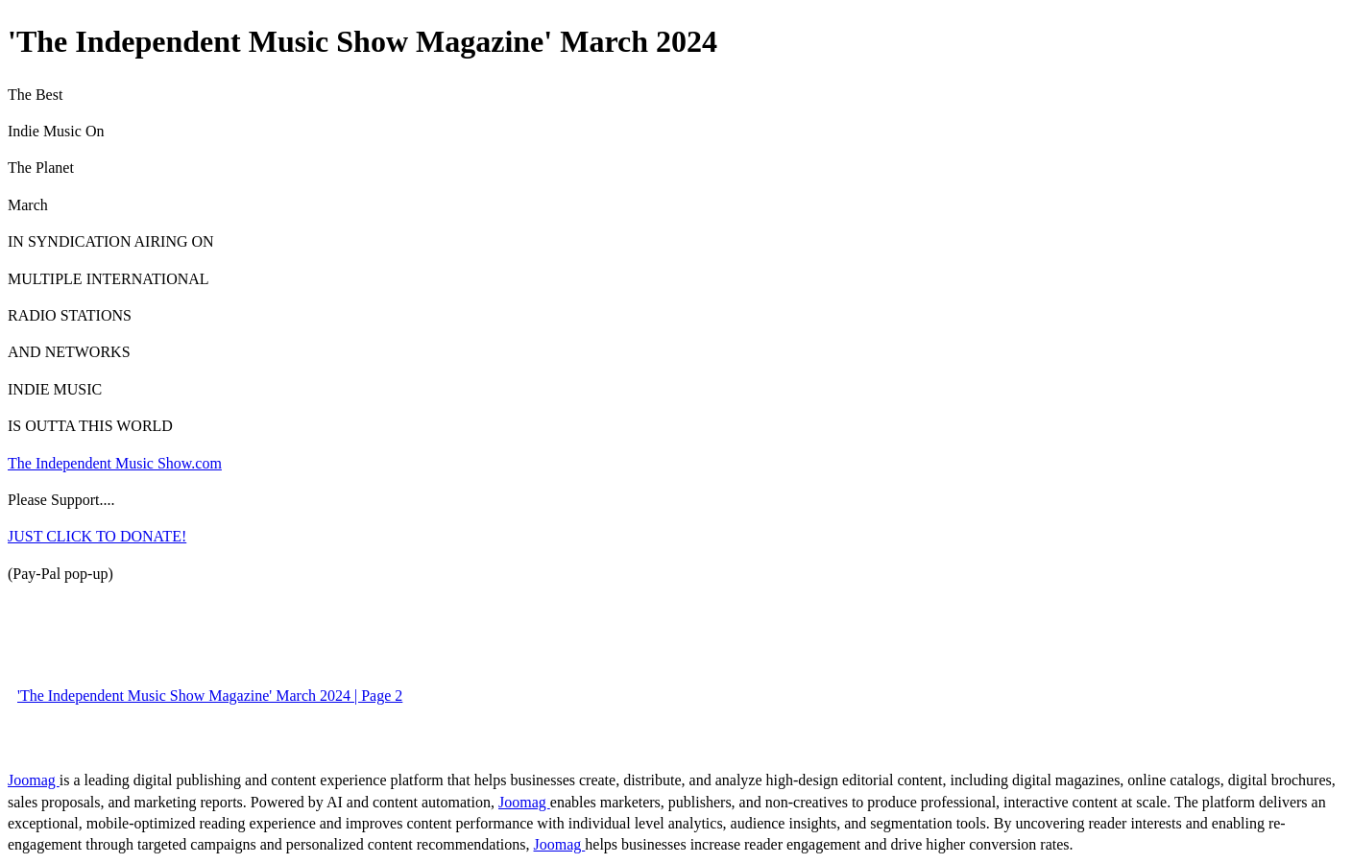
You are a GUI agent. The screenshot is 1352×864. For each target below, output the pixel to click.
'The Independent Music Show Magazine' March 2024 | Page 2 (209, 695)
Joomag (34, 780)
